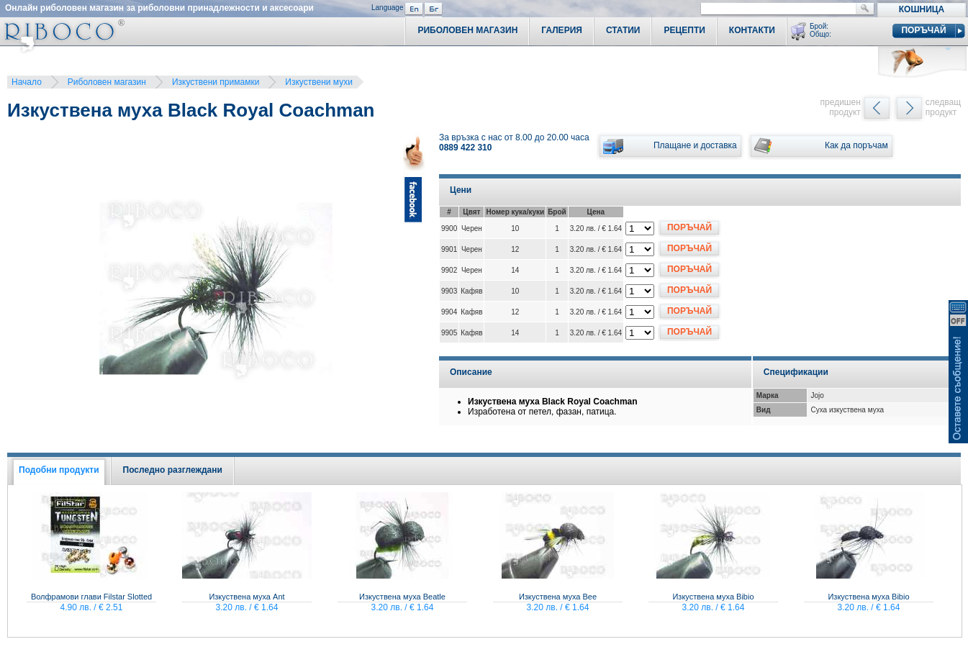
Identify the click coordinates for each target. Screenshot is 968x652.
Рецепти (684, 30)
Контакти (752, 30)
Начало (27, 82)
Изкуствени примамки (215, 82)
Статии (623, 30)
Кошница (921, 9)
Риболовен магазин (107, 82)
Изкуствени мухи (319, 82)
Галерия (561, 30)
